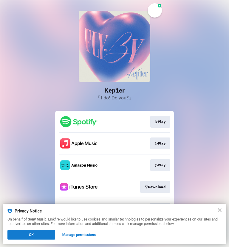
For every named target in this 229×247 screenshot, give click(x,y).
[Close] (220, 210)
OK (31, 235)
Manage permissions (79, 235)
